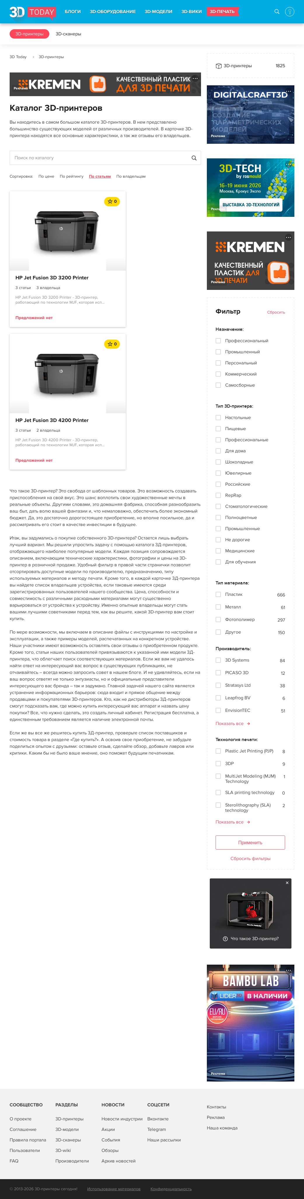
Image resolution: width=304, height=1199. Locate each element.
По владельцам (131, 176)
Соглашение (23, 1129)
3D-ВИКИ (191, 12)
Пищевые (235, 428)
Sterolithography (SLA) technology (248, 807)
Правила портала (28, 1140)
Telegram (156, 1129)
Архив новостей (119, 1161)
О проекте (21, 1119)
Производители (72, 1161)
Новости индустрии (122, 1119)
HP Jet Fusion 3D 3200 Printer (51, 278)
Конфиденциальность (171, 1188)
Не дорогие (237, 539)
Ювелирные (238, 473)
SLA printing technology (250, 792)
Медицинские (240, 550)
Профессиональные (246, 439)
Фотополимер (240, 619)
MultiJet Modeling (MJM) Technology (250, 779)
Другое (233, 632)
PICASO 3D (237, 673)
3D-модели (67, 1129)
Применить (250, 842)
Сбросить (276, 312)
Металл (233, 607)
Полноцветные (241, 517)
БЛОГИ (73, 12)
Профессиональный (246, 340)
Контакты (216, 1107)
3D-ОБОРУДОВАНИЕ (113, 12)
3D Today (18, 56)
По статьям (100, 176)
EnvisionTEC (237, 710)
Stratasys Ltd (238, 685)
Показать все (230, 723)
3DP (229, 764)
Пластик (233, 594)
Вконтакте (158, 1119)
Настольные (238, 417)
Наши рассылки (164, 1140)
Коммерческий (241, 374)
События (111, 1140)
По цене (46, 176)
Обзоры (110, 1150)
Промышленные (242, 528)
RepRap (233, 495)
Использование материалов (114, 1188)
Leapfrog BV (238, 698)
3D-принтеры (29, 34)
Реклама (21, 88)
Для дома (235, 451)
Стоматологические (246, 506)
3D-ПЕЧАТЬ (222, 12)
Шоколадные (239, 462)
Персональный (241, 363)
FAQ (14, 1161)
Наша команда (222, 1128)
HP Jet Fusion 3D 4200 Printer (149, 278)
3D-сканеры (68, 34)
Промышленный (242, 351)
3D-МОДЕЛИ (158, 12)
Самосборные (240, 385)
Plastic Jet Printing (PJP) (249, 751)
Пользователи (25, 1150)
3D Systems (237, 660)
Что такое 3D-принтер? (255, 939)
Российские (237, 484)
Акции (108, 1129)
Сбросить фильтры (250, 858)
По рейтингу (71, 176)
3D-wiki (63, 1150)
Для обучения (240, 562)
